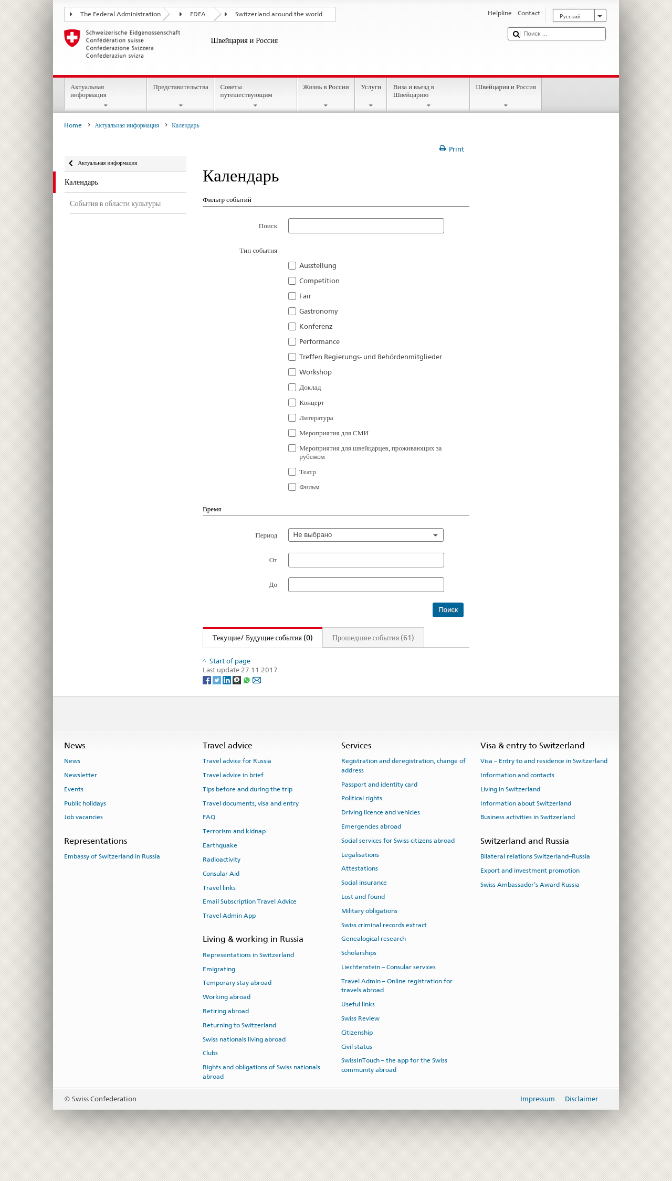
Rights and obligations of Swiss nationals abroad (261, 1096)
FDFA (198, 14)
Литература (316, 417)
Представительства (181, 96)
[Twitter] (218, 704)
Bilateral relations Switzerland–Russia (535, 880)
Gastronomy (318, 311)
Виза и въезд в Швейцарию (428, 96)
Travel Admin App (229, 939)
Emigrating (219, 992)
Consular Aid (221, 897)
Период (266, 535)
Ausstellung (318, 265)
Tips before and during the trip (247, 813)
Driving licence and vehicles (380, 836)
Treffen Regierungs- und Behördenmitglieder (370, 356)
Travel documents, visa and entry (251, 827)
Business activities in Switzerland (527, 841)
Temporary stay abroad (237, 1007)
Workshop (315, 372)
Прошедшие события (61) (373, 637)
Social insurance (364, 906)
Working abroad (226, 1021)
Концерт (311, 402)
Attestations (359, 892)
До (273, 584)
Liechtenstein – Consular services (388, 991)
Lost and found (363, 921)
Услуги (370, 96)
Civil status (356, 1070)
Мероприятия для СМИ (334, 432)
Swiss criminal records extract (384, 948)
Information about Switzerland (525, 827)
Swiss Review (360, 1042)
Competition (319, 280)
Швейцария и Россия (506, 96)
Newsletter (80, 799)
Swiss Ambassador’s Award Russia (530, 908)
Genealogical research (373, 963)
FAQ (209, 841)
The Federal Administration (120, 14)
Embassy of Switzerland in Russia (112, 880)
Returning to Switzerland (239, 1049)
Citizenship (357, 1056)
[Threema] (238, 704)
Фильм (309, 486)
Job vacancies (83, 841)
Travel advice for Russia (237, 785)
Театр (307, 471)
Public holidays (85, 827)
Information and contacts (517, 799)
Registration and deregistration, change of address (403, 789)
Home (73, 125)
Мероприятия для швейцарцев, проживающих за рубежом (370, 452)
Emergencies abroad (371, 850)
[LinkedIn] (228, 704)
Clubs (210, 1077)
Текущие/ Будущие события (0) (258, 637)
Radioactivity (221, 883)
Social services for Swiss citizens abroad (398, 864)
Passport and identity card (379, 808)
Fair (305, 296)
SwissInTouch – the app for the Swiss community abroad (394, 1089)
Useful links (358, 1028)
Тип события (258, 250)
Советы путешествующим (256, 96)
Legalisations (360, 878)
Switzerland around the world (278, 14)
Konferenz (316, 326)
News (72, 785)
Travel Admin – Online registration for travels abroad (397, 1010)
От (273, 559)
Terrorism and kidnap (234, 855)
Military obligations (369, 935)
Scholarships (358, 977)
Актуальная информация (106, 96)
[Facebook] (208, 704)
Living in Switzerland (510, 813)
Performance (319, 341)
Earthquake (220, 869)
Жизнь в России (326, 96)
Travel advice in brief (233, 799)
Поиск (268, 225)
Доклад (310, 387)
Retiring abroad (226, 1035)
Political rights (361, 822)
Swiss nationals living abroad (244, 1063)
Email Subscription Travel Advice (250, 925)
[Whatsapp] (248, 704)
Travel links (219, 911)
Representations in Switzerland (248, 978)
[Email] (257, 704)
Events (73, 813)
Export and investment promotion (530, 894)
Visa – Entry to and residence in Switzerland (543, 785)
